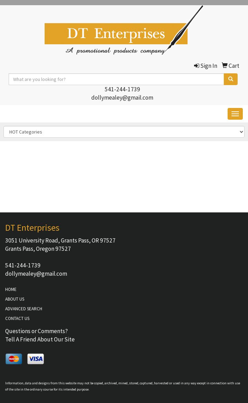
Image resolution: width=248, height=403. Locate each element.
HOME (11, 289)
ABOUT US (14, 299)
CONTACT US (17, 318)
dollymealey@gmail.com (122, 97)
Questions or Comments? (36, 331)
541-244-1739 (122, 89)
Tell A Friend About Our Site (40, 339)
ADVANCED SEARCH (23, 309)
